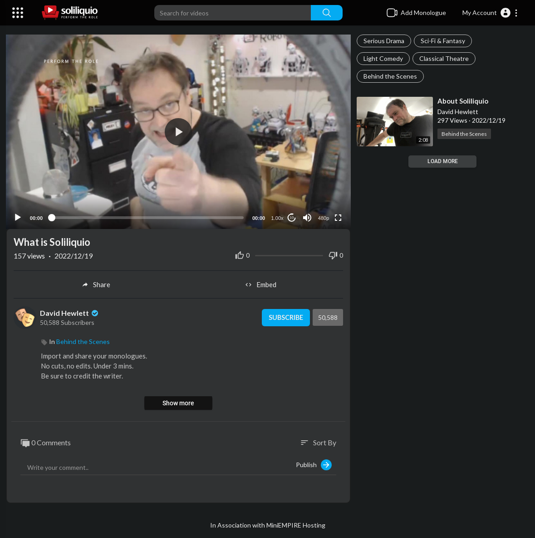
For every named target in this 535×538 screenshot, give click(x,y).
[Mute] (306, 216)
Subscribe (284, 317)
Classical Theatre (444, 58)
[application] (178, 131)
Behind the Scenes (390, 76)
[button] (490, 12)
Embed (260, 283)
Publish (314, 463)
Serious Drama (383, 41)
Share (96, 283)
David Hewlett (70, 311)
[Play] (18, 216)
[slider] (147, 216)
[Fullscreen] (337, 216)
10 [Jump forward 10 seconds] (291, 216)
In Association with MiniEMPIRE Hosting (267, 524)
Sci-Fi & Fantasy (443, 41)
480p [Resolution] (322, 216)
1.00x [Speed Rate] (276, 216)
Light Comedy (383, 58)
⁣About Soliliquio (462, 101)
